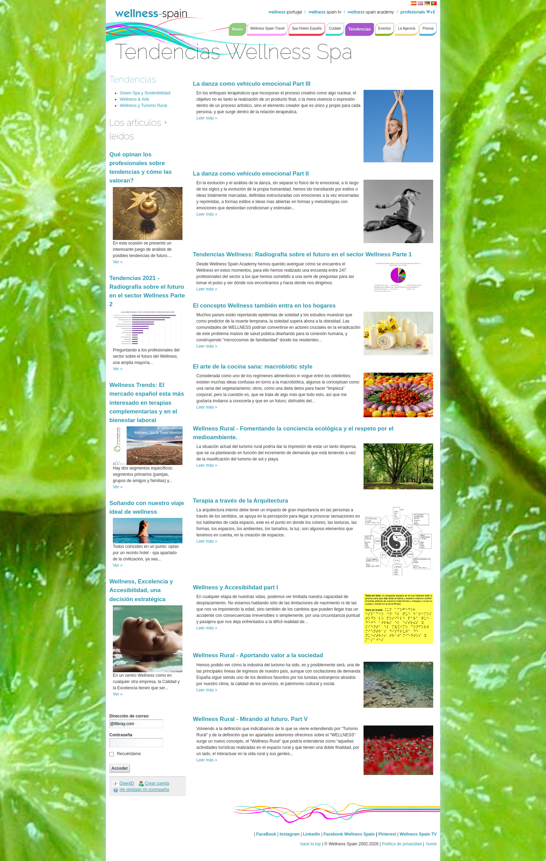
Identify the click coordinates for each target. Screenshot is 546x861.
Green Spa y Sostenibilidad (145, 93)
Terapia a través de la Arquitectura (240, 500)
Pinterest (387, 834)
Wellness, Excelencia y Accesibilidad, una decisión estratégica (141, 590)
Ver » (118, 261)
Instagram (289, 834)
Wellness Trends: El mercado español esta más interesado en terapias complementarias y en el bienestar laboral (146, 403)
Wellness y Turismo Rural (143, 105)
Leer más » (206, 118)
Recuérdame (129, 753)
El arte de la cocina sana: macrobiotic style (252, 366)
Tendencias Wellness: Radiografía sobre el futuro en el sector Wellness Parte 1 (302, 254)
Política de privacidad (402, 843)
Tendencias (132, 79)
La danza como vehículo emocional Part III (252, 83)
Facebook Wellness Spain (349, 834)
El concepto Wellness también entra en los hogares (264, 305)
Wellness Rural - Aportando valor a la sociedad (258, 655)
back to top (311, 843)
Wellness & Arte (134, 99)
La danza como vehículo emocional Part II (251, 173)
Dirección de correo (129, 716)
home (431, 843)
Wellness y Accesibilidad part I (235, 587)
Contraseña (120, 734)
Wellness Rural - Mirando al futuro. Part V (250, 719)
